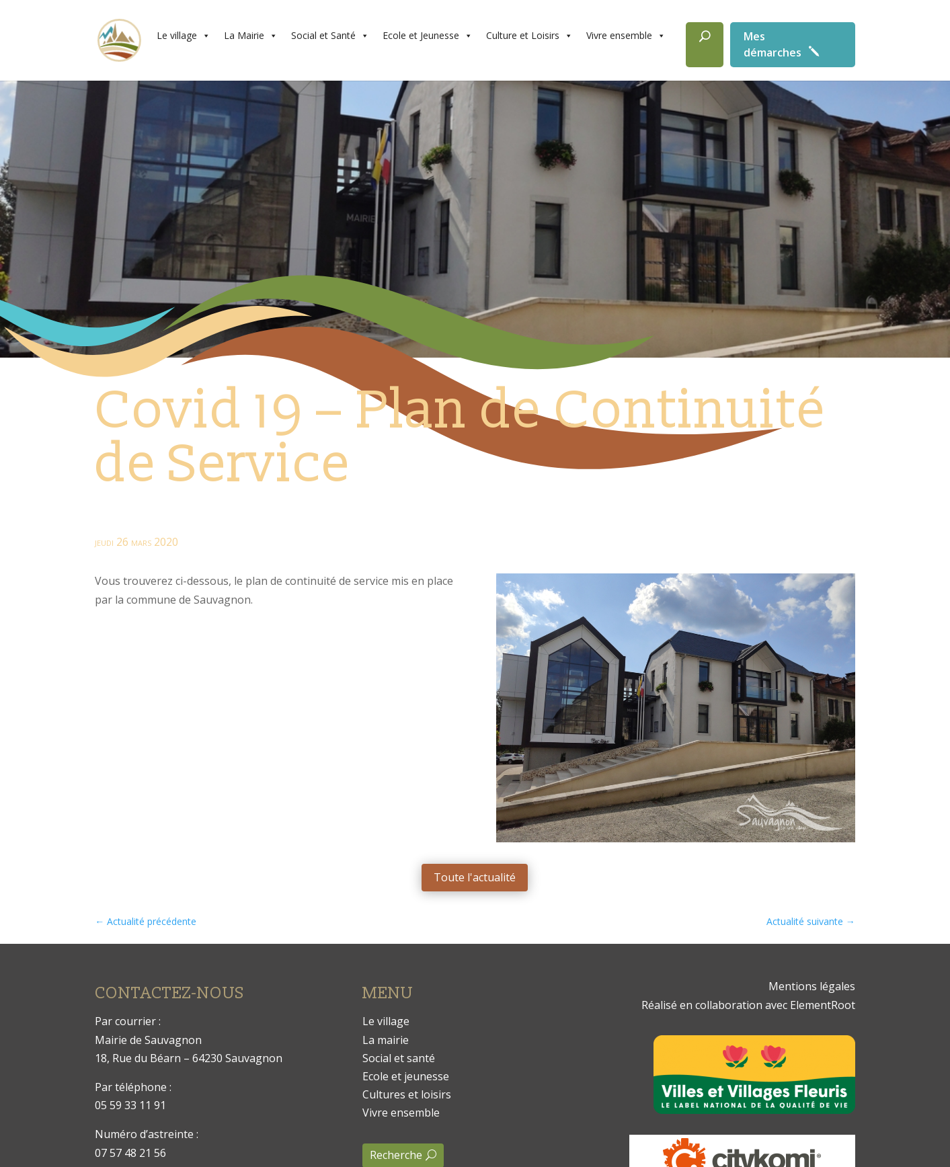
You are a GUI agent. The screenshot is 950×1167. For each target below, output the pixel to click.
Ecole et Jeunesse (428, 35)
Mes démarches (772, 44)
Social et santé (398, 1058)
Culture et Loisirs (529, 35)
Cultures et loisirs (406, 1094)
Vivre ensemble (626, 35)
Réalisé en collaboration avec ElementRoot (748, 1005)
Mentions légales (811, 986)
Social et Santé (330, 35)
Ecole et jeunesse (405, 1076)
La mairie (385, 1040)
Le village (183, 35)
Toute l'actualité (475, 877)
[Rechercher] (704, 44)
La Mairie (251, 35)
